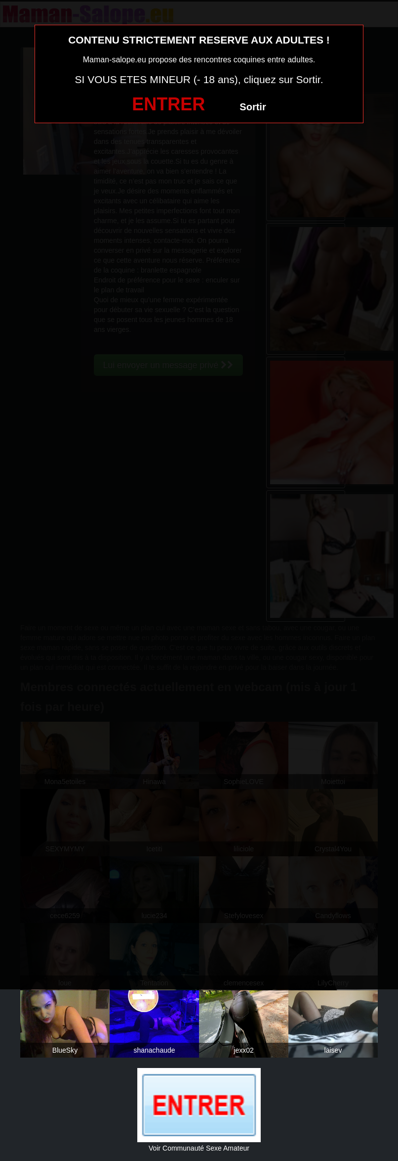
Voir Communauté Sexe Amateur (199, 1148)
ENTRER (168, 104)
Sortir (252, 106)
